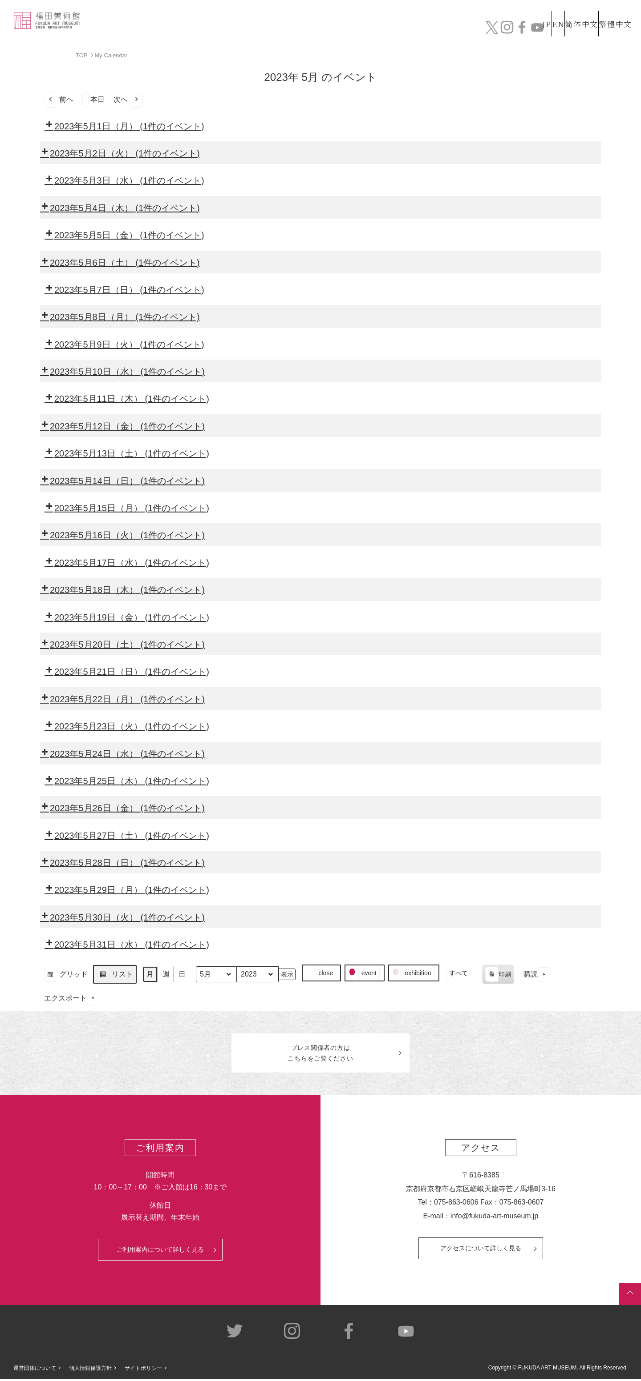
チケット (607, 30)
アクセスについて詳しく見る (480, 1250)
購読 (536, 974)
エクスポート (71, 998)
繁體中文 (614, 13)
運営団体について (34, 1371)
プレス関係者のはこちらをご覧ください (320, 1054)
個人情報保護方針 (90, 1371)
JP (511, 13)
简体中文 (572, 13)
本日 (93, 99)
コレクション (335, 30)
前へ (58, 99)
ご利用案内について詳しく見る (160, 1252)
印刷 (498, 975)
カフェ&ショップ (506, 30)
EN (539, 13)
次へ (128, 99)
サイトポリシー (143, 1371)
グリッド (66, 975)
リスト (114, 975)
